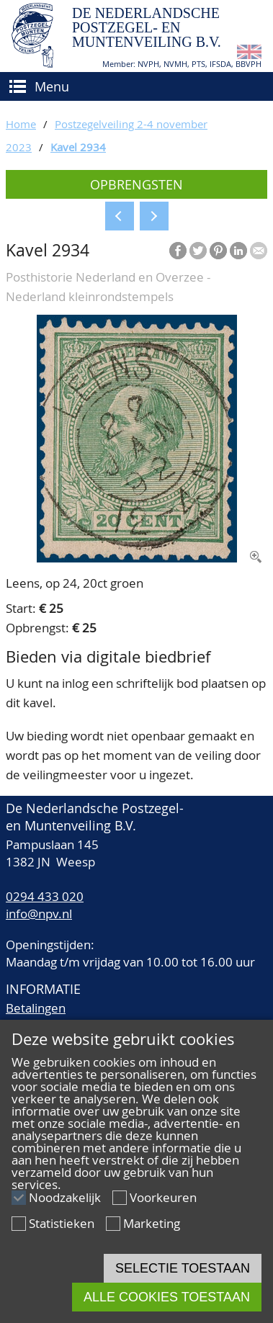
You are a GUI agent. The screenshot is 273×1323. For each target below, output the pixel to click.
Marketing (151, 1223)
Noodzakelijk (65, 1197)
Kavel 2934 (78, 147)
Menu (52, 86)
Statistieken (61, 1223)
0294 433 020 (45, 896)
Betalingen (36, 1008)
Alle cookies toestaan (167, 1297)
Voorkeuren (163, 1197)
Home (21, 124)
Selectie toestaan (182, 1268)
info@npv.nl (39, 913)
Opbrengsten (136, 184)
